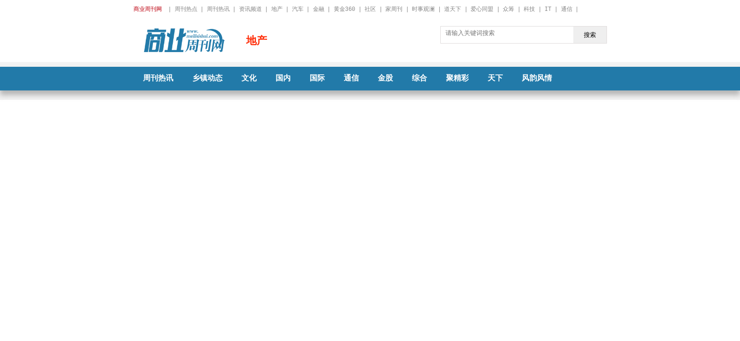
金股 (385, 78)
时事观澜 (423, 9)
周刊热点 (186, 9)
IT (547, 9)
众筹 (508, 9)
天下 (495, 78)
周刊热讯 (218, 9)
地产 (277, 9)
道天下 (452, 9)
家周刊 (393, 9)
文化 (249, 78)
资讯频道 (250, 9)
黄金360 (345, 9)
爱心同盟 (482, 9)
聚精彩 (457, 78)
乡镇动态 (207, 78)
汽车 (297, 9)
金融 (318, 9)
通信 (566, 9)
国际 (317, 78)
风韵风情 (537, 78)
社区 (370, 9)
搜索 (590, 34)
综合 (419, 78)
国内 (283, 78)
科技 (529, 9)
